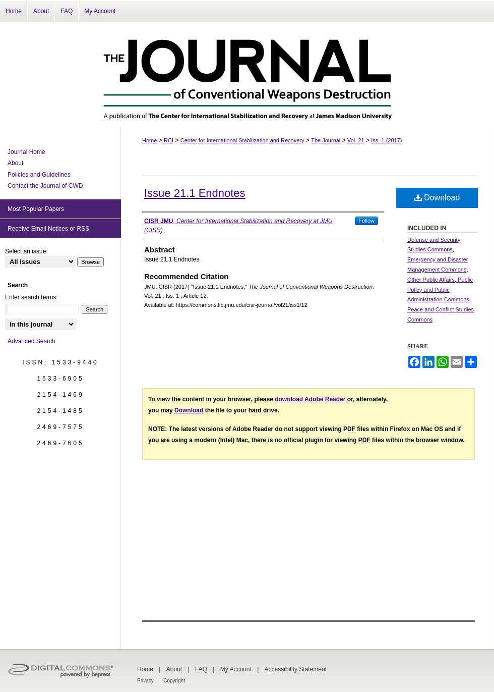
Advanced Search (31, 341)
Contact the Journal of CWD (45, 185)
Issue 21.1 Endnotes (194, 193)
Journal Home (26, 151)
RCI (168, 140)
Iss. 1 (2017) (386, 140)
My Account (236, 669)
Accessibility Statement (296, 669)
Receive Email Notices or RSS (48, 228)
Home (149, 140)
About (15, 163)
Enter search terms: (31, 297)
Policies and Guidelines (39, 174)
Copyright (174, 680)
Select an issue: (26, 251)
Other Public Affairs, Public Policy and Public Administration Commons (440, 290)
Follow (366, 221)
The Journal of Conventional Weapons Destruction (247, 74)
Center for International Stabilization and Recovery (242, 140)
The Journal (325, 140)
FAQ (201, 669)
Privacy (145, 680)
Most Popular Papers (36, 208)
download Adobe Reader (310, 399)
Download (437, 197)
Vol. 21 (355, 140)
